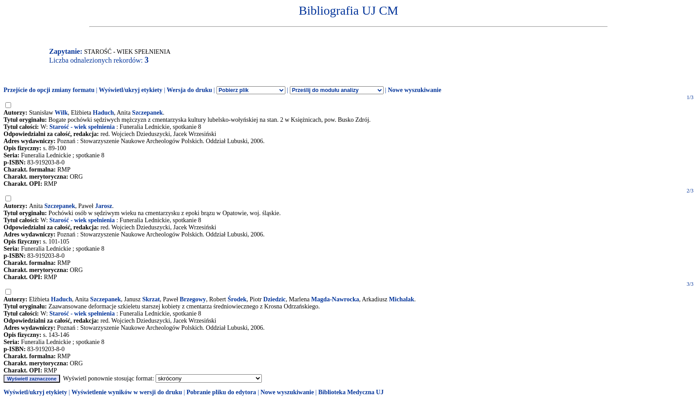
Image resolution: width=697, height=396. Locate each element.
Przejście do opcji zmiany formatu (49, 90)
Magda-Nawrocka (335, 299)
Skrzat (151, 299)
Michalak (401, 299)
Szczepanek (147, 112)
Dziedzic (274, 299)
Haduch (103, 112)
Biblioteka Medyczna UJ (351, 392)
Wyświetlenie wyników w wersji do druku (127, 392)
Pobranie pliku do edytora (221, 392)
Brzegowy (193, 299)
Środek (237, 299)
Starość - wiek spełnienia (82, 127)
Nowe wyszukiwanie (414, 90)
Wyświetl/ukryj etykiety (130, 90)
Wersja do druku (189, 90)
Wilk (61, 112)
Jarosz (103, 206)
